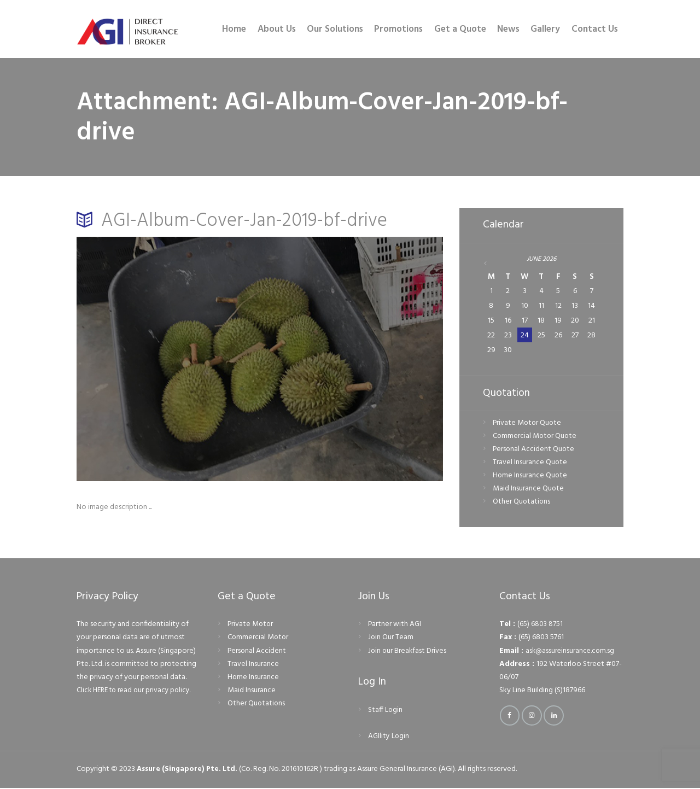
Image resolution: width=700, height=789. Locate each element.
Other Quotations (522, 503)
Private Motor (251, 625)
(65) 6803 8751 (540, 625)
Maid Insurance (252, 691)
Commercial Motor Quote (536, 437)
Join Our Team (391, 639)
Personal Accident (257, 652)
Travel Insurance (253, 665)
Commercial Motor (259, 639)
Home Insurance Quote (530, 477)
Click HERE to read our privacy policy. (137, 691)
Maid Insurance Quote (528, 490)
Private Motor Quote (528, 424)
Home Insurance (253, 678)
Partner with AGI (395, 625)
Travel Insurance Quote (530, 464)
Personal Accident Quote (534, 450)
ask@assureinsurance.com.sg (571, 652)
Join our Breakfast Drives (408, 652)
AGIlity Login (389, 737)
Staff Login (385, 711)
